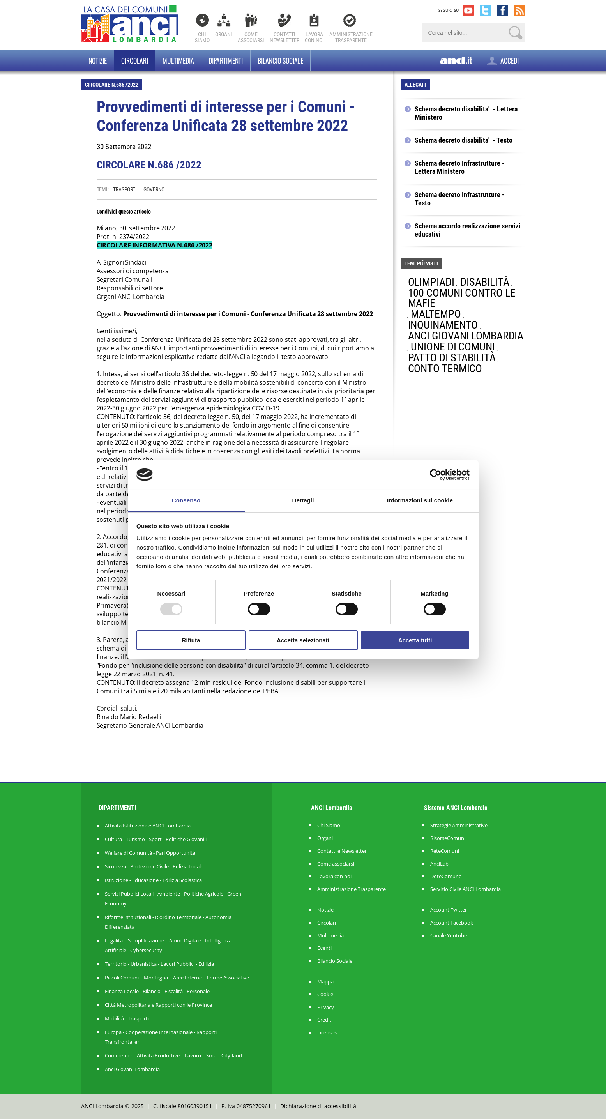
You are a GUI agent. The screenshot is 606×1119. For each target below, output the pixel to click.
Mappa (325, 981)
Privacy (325, 1007)
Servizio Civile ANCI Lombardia (465, 889)
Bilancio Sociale (334, 960)
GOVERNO (153, 189)
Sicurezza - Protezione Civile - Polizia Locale (154, 866)
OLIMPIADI (431, 282)
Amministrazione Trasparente (351, 889)
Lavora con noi (334, 876)
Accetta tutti (415, 640)
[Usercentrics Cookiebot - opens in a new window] (435, 475)
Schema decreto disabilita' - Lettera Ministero (466, 113)
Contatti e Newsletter (342, 851)
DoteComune (445, 876)
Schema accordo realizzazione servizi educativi (468, 230)
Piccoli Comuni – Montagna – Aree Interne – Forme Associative (177, 977)
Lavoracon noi (314, 37)
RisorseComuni (447, 838)
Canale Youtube (448, 935)
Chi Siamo (202, 37)
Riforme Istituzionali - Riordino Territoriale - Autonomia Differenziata (168, 922)
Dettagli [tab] (303, 500)
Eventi (324, 948)
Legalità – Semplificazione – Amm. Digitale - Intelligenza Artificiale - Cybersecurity (168, 945)
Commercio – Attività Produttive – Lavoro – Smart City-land (173, 1055)
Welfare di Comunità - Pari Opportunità (150, 852)
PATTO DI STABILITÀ (452, 357)
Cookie (325, 994)
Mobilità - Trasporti (127, 1018)
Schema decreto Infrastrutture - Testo (460, 199)
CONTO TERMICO (445, 368)
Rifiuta (191, 640)
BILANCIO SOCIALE (280, 60)
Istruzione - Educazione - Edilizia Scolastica (153, 880)
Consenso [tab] (186, 500)
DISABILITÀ (484, 282)
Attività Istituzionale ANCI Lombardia (148, 825)
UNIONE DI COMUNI (453, 346)
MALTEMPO (436, 314)
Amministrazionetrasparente (351, 37)
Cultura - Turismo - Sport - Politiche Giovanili (156, 839)
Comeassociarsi (251, 37)
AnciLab (439, 863)
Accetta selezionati (303, 640)
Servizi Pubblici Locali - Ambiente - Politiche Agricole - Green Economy (173, 898)
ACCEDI (502, 60)
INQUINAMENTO (443, 324)
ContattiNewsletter (284, 37)
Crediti (324, 1019)
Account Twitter (448, 909)
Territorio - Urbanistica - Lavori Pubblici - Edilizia (159, 963)
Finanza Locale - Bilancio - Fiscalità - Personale (157, 991)
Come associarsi (335, 863)
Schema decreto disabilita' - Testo (463, 140)
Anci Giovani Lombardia (132, 1069)
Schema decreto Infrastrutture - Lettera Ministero (460, 167)
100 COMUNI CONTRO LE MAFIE (462, 297)
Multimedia (178, 60)
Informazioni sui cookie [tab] (420, 500)
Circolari (134, 60)
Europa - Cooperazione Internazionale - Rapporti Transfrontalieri (161, 1037)
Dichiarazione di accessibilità (318, 1106)
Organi (223, 34)
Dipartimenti (225, 60)
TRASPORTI (125, 189)
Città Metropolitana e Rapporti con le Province (158, 1004)
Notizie (97, 60)
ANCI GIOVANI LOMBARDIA (466, 335)
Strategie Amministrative (459, 825)
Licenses (327, 1032)
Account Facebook (451, 922)
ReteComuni (444, 851)
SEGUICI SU (448, 10)
